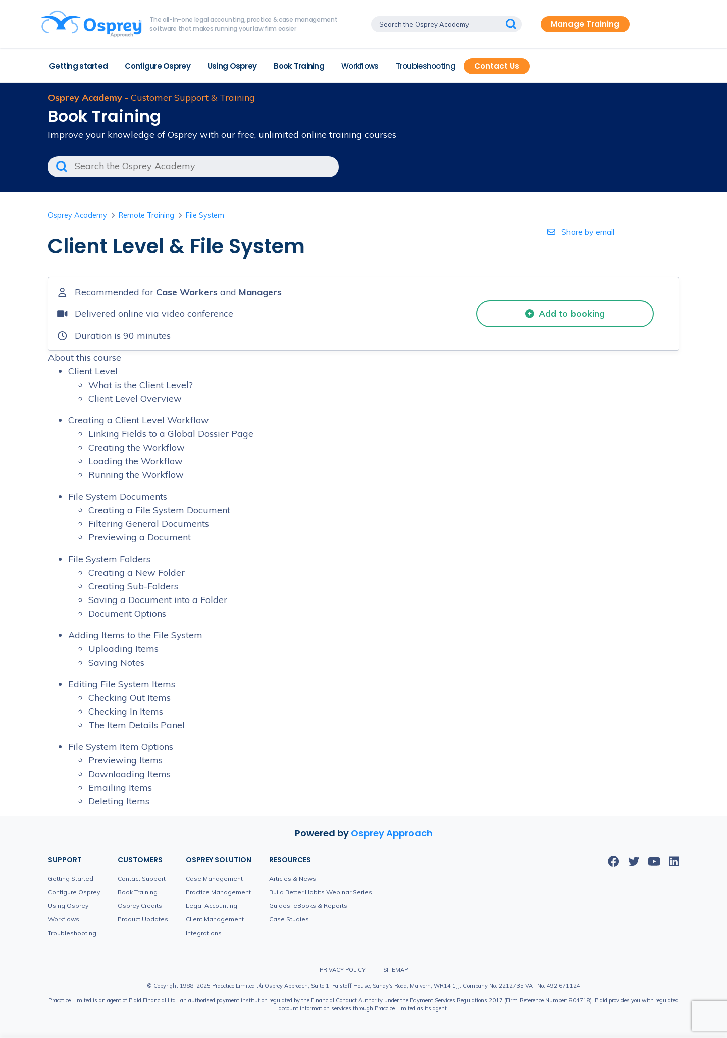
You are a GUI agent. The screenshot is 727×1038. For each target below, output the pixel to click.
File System (205, 215)
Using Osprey (231, 66)
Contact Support (142, 878)
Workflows (360, 66)
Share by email (580, 232)
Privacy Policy (343, 969)
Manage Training (585, 24)
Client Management (215, 919)
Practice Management (218, 892)
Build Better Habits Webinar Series (320, 892)
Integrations (204, 933)
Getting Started (70, 878)
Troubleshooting (425, 66)
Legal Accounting (211, 905)
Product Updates (143, 919)
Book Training (299, 66)
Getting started (78, 66)
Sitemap (395, 969)
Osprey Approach (392, 833)
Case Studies (289, 919)
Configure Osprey (157, 66)
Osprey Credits (140, 905)
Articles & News (292, 878)
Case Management (214, 878)
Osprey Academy (77, 215)
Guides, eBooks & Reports (308, 905)
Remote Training (146, 215)
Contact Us (497, 66)
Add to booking (565, 313)
